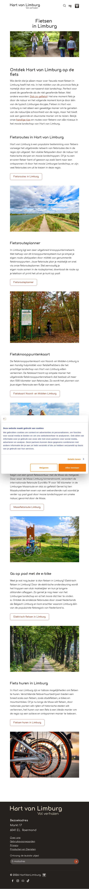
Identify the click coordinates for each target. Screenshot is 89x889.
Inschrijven (76, 861)
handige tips (23, 120)
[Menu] (70, 6)
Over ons (15, 838)
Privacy (14, 845)
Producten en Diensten (23, 849)
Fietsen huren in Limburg (27, 722)
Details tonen (74, 459)
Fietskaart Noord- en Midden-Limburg (34, 393)
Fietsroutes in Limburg (26, 176)
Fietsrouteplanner (23, 282)
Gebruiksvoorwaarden (22, 841)
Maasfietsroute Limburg (27, 507)
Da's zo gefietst (38, 96)
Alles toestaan (72, 468)
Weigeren (43, 468)
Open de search (64, 5)
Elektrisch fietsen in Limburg (29, 617)
